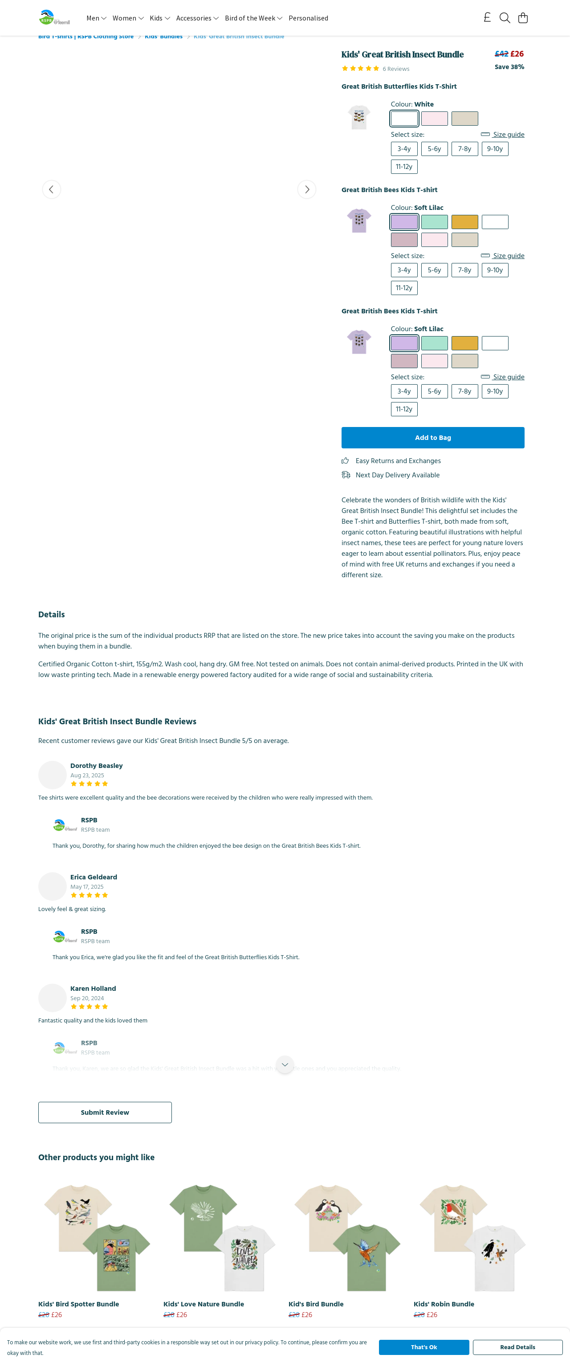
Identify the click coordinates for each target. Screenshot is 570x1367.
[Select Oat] (465, 129)
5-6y (434, 159)
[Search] (505, 18)
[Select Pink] (434, 129)
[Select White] (404, 129)
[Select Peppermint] (434, 233)
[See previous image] (52, 200)
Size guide (503, 145)
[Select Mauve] (404, 250)
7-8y (464, 159)
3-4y (404, 159)
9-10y (495, 159)
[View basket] (523, 18)
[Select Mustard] (465, 233)
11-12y (404, 177)
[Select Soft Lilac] (404, 233)
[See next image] (307, 200)
